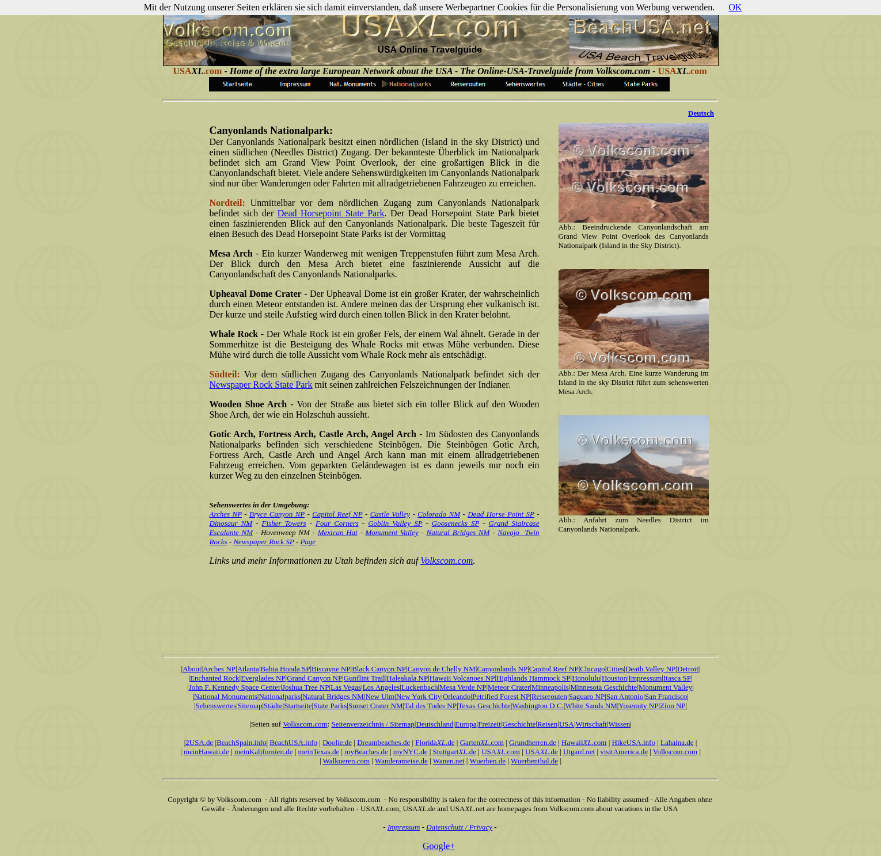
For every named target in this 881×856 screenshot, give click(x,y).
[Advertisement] (440, 602)
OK (735, 7)
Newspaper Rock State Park (261, 384)
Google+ (439, 846)
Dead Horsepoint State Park (331, 213)
